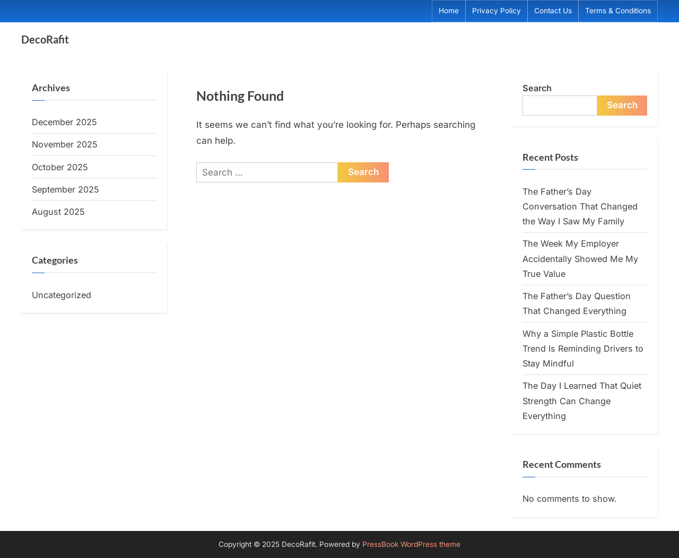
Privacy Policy (496, 10)
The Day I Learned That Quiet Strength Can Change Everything (582, 400)
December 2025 (64, 122)
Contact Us (553, 10)
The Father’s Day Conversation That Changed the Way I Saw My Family (580, 206)
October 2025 (60, 167)
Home (449, 10)
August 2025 (58, 211)
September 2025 (65, 189)
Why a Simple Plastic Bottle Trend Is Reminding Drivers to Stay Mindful (583, 348)
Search (537, 88)
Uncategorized (61, 295)
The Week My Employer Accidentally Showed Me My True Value (580, 258)
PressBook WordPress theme (411, 544)
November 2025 (65, 144)
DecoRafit (45, 39)
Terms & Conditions (618, 10)
